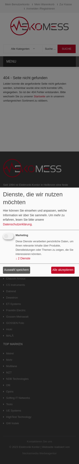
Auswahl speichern (16, 270)
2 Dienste (23, 258)
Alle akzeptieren (63, 270)
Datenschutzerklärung (17, 224)
